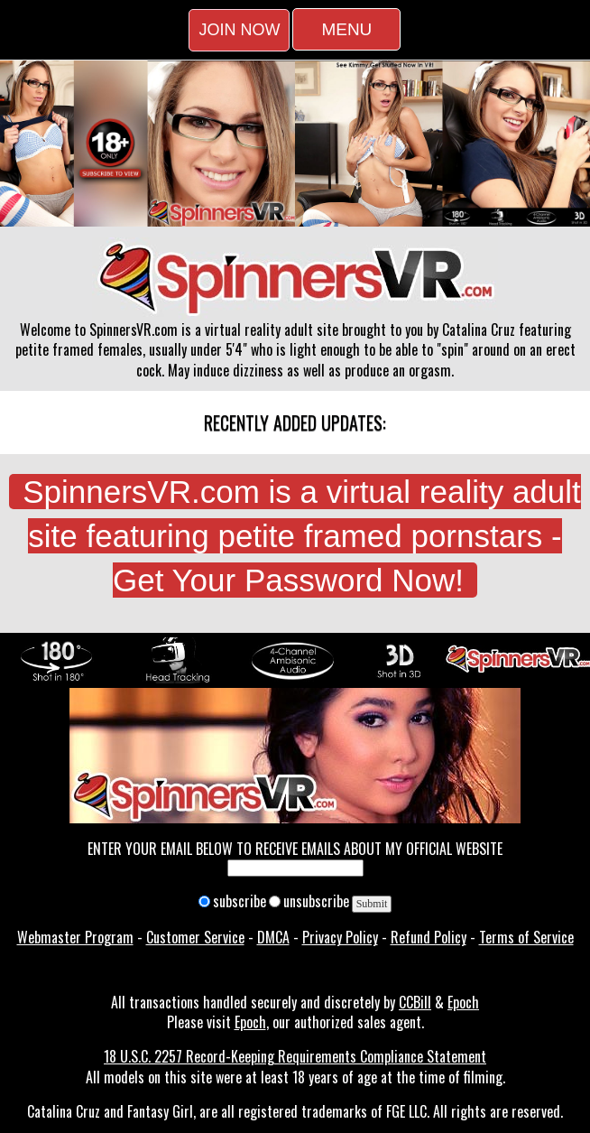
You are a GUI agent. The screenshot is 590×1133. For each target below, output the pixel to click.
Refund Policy (428, 937)
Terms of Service (526, 937)
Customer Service (195, 937)
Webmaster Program (75, 937)
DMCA (273, 937)
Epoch (463, 1002)
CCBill (415, 1002)
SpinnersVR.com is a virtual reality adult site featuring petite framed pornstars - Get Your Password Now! (302, 536)
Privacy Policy (340, 937)
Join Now (239, 30)
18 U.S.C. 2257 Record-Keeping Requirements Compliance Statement (295, 1056)
